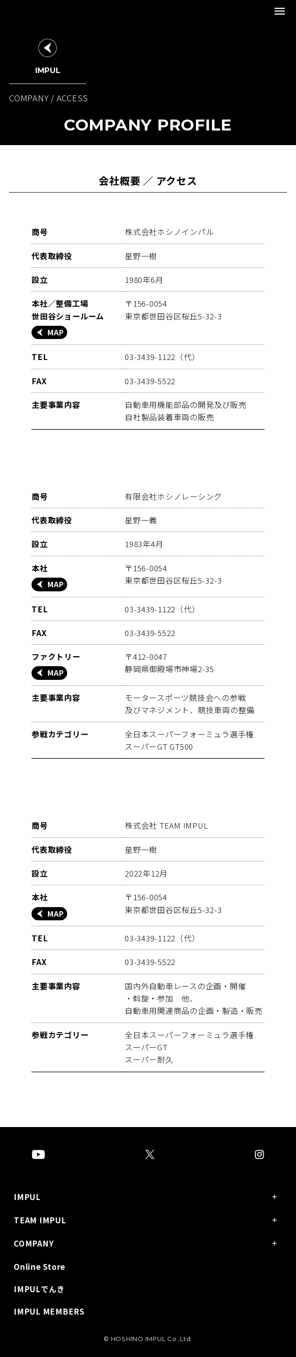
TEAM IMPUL (40, 1221)
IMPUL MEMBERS (49, 1312)
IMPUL (27, 1197)
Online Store (39, 1267)
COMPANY (33, 1244)
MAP (55, 332)
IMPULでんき (39, 1289)
